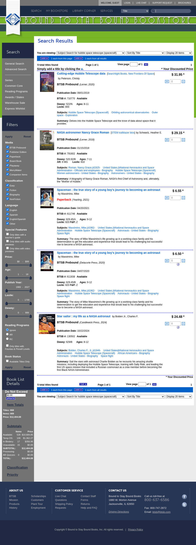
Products (14, 503)
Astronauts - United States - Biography (138, 230)
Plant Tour (37, 503)
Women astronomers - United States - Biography (83, 173)
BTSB (12, 496)
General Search (14, 63)
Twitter (184, 504)
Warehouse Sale (15, 102)
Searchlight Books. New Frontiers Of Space (131, 73)
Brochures (184, 3)
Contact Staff (88, 496)
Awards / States (14, 97)
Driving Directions (119, 511)
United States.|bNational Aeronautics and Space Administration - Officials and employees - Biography (105, 169)
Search (36, 11)
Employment (38, 507)
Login (127, 3)
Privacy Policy (135, 529)
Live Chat (141, 3)
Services (106, 11)
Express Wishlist (15, 108)
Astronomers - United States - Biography (132, 173)
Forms (84, 499)
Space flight (63, 233)
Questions (61, 499)
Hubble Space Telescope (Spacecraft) (88, 112)
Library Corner (84, 11)
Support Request (162, 3)
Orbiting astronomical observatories (130, 112)
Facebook (184, 496)
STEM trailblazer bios (123, 132)
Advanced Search (15, 69)
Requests (60, 507)
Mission (13, 499)
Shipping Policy (64, 503)
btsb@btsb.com (161, 511)
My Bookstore (57, 11)
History (13, 507)
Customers (37, 499)
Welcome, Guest (110, 3)
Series (9, 80)
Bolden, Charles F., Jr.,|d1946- (84, 350)
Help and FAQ (89, 507)
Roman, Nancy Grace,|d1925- (84, 167)
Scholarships (38, 496)
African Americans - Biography (134, 353)
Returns (85, 503)
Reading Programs (16, 91)
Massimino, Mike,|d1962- (81, 227)
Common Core (14, 85)
